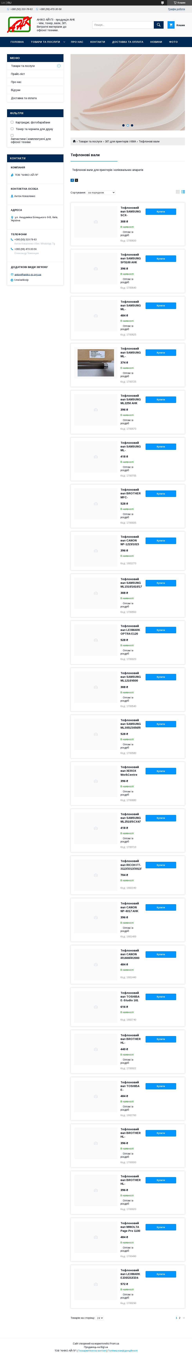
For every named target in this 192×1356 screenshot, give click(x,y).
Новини (156, 41)
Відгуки (15, 90)
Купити (161, 211)
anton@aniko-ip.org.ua (27, 274)
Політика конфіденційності (123, 1350)
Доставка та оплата (127, 41)
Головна (17, 41)
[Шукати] (159, 25)
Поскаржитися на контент (92, 1350)
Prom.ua (114, 1343)
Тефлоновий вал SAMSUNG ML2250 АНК (130, 399)
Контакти (97, 41)
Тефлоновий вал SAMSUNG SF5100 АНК (130, 258)
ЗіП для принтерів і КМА (120, 141)
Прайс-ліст (18, 74)
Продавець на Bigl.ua (96, 1347)
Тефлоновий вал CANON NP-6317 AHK (129, 907)
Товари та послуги (45, 41)
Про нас (77, 41)
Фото (173, 41)
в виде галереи (177, 192)
